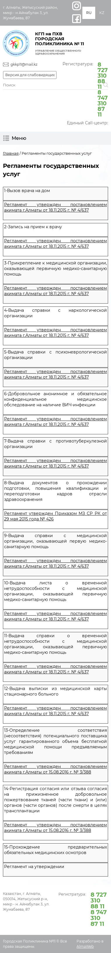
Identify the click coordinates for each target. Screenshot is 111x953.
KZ (101, 13)
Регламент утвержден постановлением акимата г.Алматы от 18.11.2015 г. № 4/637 (55, 207)
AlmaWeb (85, 946)
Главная (11, 153)
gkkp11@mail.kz (24, 64)
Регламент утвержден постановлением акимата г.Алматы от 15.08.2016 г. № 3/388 (55, 769)
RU (89, 13)
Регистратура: (85, 89)
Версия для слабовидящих (30, 75)
